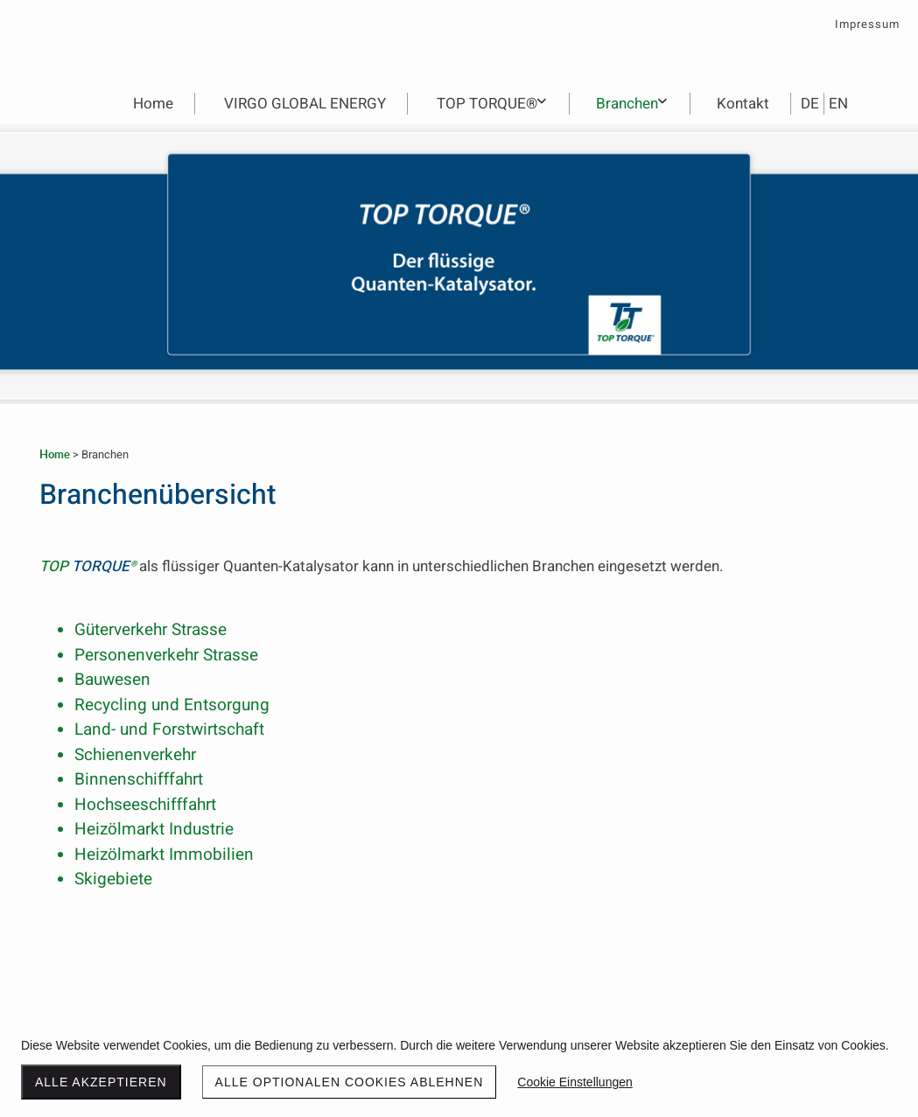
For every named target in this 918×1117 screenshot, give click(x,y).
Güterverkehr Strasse (150, 630)
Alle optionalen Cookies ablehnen (349, 1082)
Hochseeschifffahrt (145, 804)
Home (54, 454)
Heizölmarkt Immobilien (164, 854)
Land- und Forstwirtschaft (169, 729)
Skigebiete (113, 879)
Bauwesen (112, 679)
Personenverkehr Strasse (166, 655)
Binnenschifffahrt (138, 779)
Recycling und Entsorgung (172, 705)
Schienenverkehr (135, 755)
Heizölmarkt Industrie (154, 829)
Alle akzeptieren (101, 1082)
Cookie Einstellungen (575, 1082)
